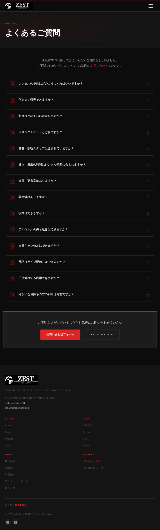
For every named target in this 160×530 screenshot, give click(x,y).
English (9, 467)
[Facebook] (15, 522)
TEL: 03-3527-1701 (101, 334)
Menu (8, 445)
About (8, 425)
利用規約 (10, 474)
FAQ (85, 438)
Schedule (87, 425)
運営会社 (10, 487)
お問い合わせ (99, 65)
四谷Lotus (20, 504)
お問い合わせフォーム (60, 334)
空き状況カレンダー (94, 467)
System (9, 438)
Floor (8, 432)
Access (86, 432)
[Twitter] (8, 522)
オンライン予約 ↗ (93, 461)
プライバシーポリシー (18, 481)
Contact (86, 445)
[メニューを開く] (151, 6)
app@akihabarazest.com (17, 407)
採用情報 (10, 461)
